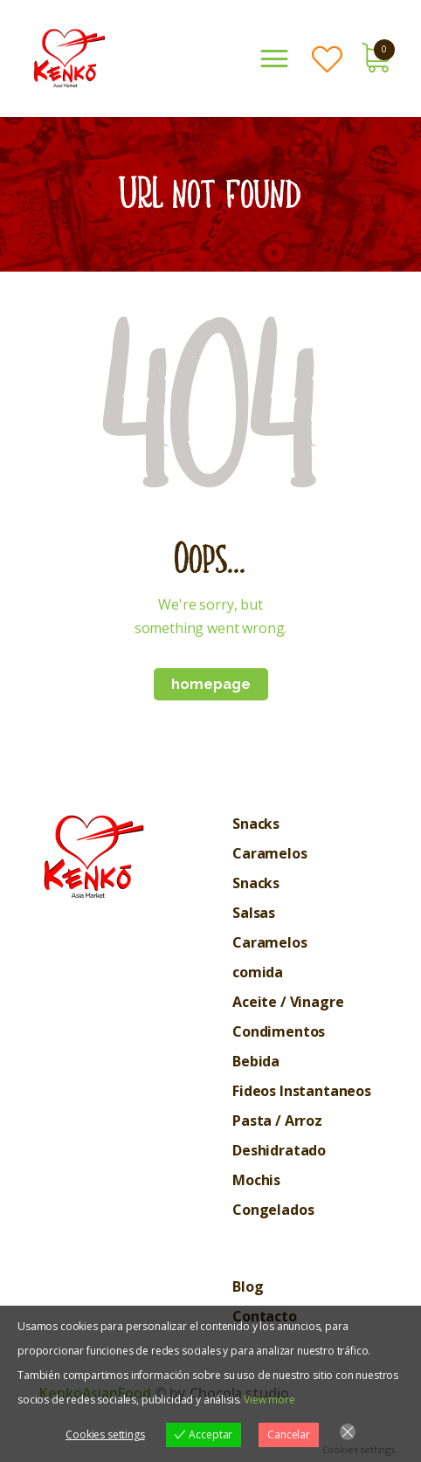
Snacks (256, 823)
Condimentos (278, 1031)
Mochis (256, 1180)
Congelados (273, 1209)
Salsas (253, 912)
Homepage (211, 684)
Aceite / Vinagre (287, 1001)
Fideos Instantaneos (301, 1090)
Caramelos (269, 853)
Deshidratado (279, 1150)
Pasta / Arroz (277, 1120)
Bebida (256, 1061)
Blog (247, 1286)
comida (257, 972)
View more (269, 1399)
